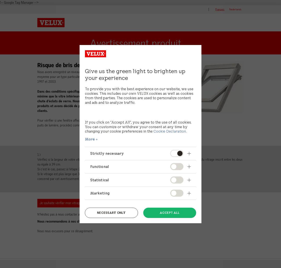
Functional (99, 166)
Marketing (100, 193)
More (90, 139)
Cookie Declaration (169, 131)
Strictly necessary (107, 153)
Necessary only (111, 213)
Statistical (99, 180)
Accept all (170, 213)
